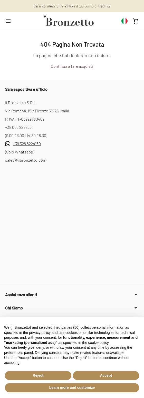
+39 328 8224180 (27, 143)
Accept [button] (106, 375)
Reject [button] (38, 375)
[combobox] (124, 21)
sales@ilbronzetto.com (25, 160)
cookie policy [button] (98, 343)
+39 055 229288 (18, 127)
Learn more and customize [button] (72, 387)
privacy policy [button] (40, 333)
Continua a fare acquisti (72, 66)
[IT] (124, 21)
